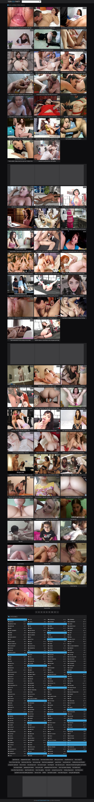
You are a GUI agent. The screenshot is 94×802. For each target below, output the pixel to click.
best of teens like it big (14, 762)
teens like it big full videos (17, 770)
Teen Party (14, 2)
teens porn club (39, 767)
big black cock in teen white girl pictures (24, 772)
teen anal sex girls (42, 764)
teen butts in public (52, 772)
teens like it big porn (62, 772)
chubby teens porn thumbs (78, 762)
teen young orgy (36, 762)
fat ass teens (23, 764)
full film (44, 772)
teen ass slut (38, 772)
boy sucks (47, 770)
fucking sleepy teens (69, 770)
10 (52, 612)
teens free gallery (40, 770)
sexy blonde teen (67, 762)
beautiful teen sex (69, 759)
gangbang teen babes (29, 767)
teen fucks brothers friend (47, 759)
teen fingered (51, 764)
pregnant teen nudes (25, 759)
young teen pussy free (57, 770)
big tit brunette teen (29, 770)
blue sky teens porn (60, 764)
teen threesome (79, 770)
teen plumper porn (32, 764)
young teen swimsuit (13, 764)
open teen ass (16, 759)
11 (55, 612)
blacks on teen (35, 759)
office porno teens (58, 759)
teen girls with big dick (74, 772)
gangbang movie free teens (50, 767)
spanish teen (58, 762)
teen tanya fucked (18, 767)
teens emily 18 (78, 759)
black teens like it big (26, 762)
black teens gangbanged (47, 762)
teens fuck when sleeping (65, 767)
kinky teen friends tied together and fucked (76, 764)
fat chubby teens (76, 767)
